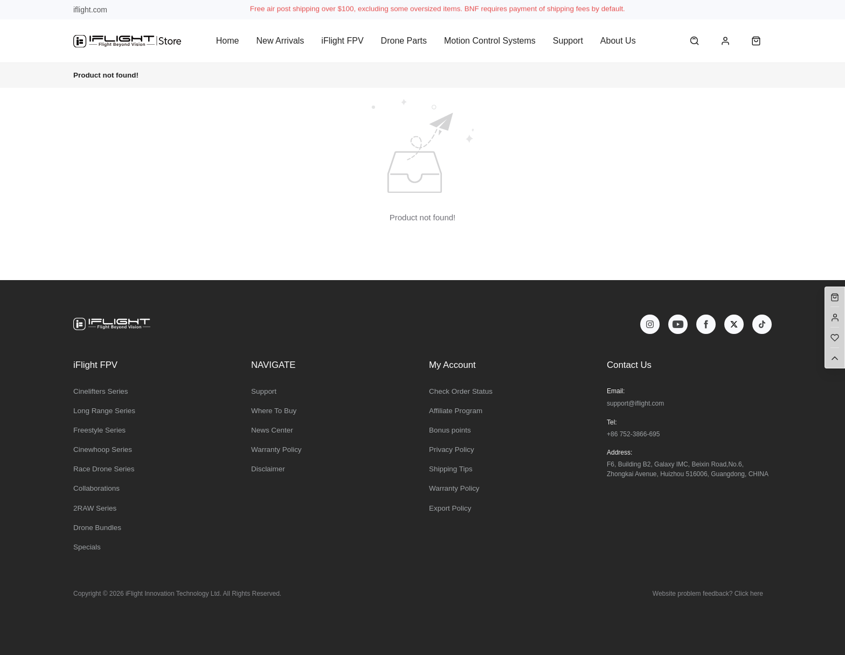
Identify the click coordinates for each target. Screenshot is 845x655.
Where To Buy (273, 411)
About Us (618, 40)
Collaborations (96, 488)
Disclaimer (268, 469)
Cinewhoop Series (102, 449)
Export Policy (450, 508)
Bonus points (450, 430)
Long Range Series (104, 411)
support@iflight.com (635, 403)
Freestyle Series (99, 430)
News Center (272, 430)
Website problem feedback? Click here (708, 593)
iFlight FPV (342, 40)
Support (568, 40)
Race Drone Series (104, 469)
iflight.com (90, 9)
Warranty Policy (276, 449)
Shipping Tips (451, 469)
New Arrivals (280, 40)
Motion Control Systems (490, 40)
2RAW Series (94, 508)
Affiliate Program (455, 411)
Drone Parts (404, 40)
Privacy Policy (451, 449)
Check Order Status (461, 391)
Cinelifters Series (100, 391)
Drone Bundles (97, 528)
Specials (87, 547)
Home (227, 40)
